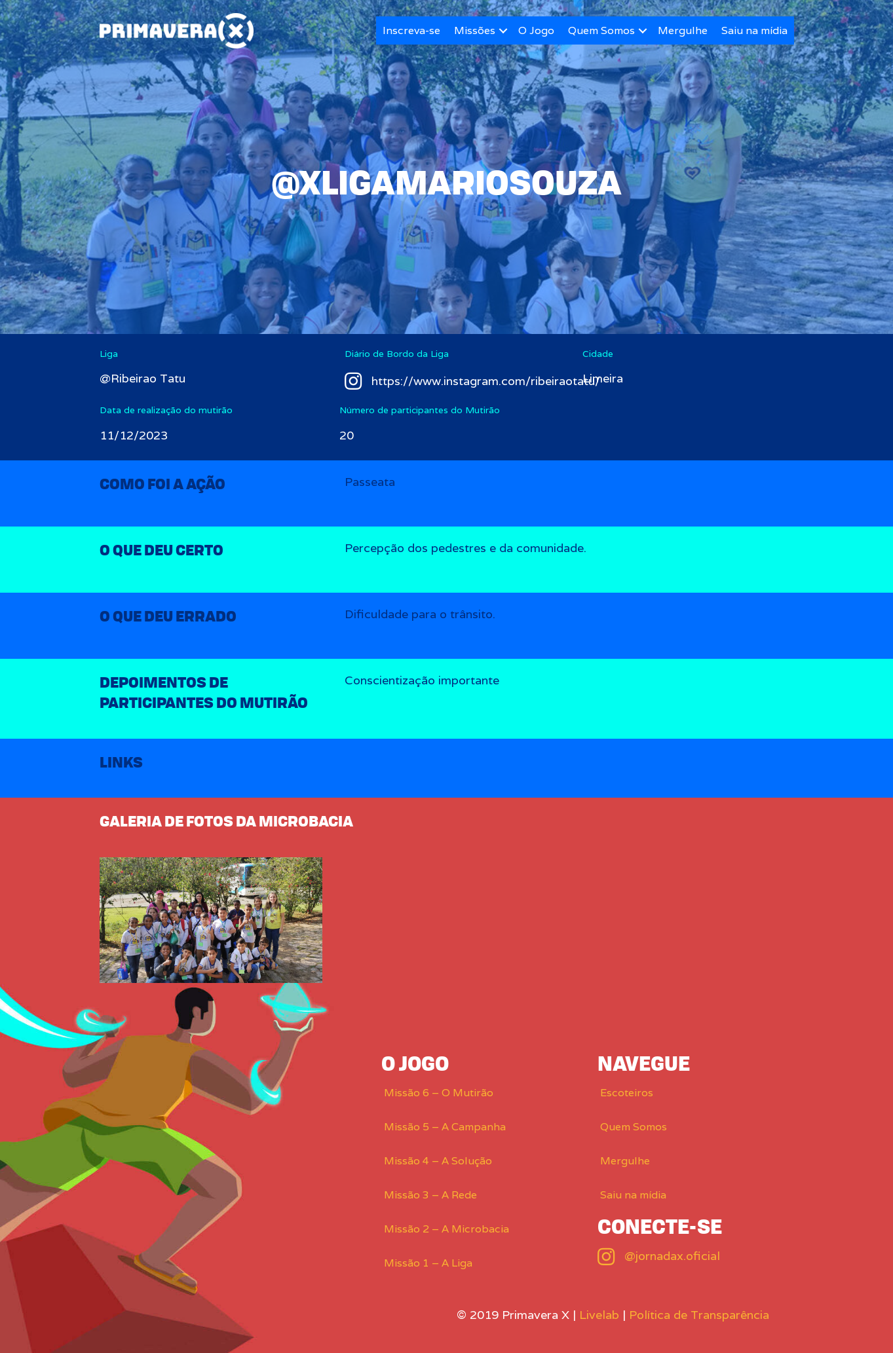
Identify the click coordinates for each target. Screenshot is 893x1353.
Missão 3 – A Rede (430, 1195)
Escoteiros (626, 1093)
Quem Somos (601, 30)
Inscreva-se (411, 30)
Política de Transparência (699, 1314)
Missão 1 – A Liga (428, 1263)
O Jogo (536, 30)
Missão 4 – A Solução (438, 1161)
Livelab (599, 1314)
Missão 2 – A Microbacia (446, 1229)
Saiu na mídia (754, 30)
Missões (474, 30)
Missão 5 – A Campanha (445, 1127)
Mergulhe (683, 30)
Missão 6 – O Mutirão (438, 1093)
